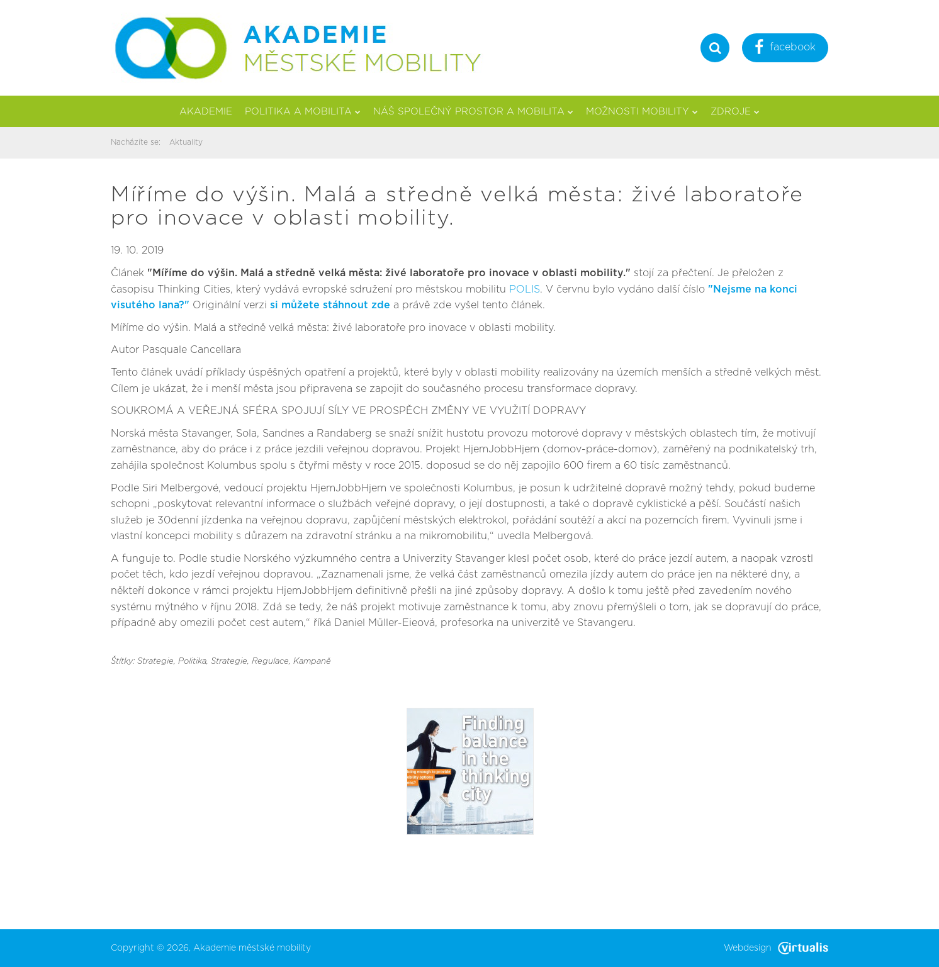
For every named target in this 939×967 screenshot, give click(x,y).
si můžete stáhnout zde (331, 305)
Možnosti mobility (642, 111)
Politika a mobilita (303, 111)
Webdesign (776, 948)
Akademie (205, 111)
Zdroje (735, 111)
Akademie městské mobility (252, 948)
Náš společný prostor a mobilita (473, 111)
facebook (785, 49)
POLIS (524, 289)
